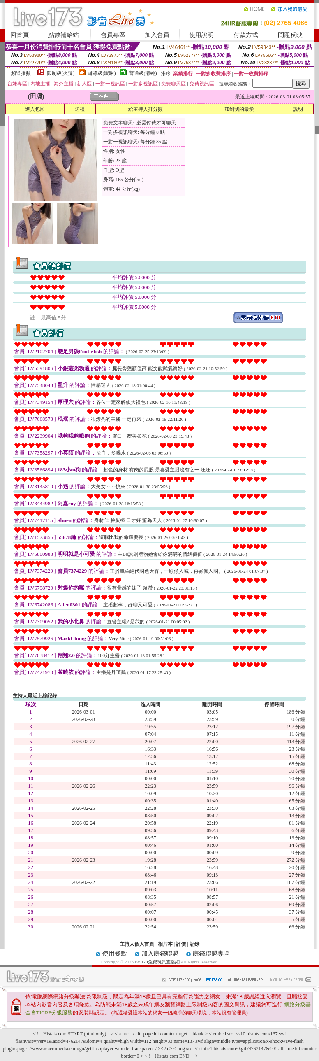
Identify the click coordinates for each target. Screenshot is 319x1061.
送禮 (80, 109)
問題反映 (290, 35)
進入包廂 (35, 109)
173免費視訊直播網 (160, 961)
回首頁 (19, 35)
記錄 (194, 944)
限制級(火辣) (61, 73)
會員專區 (113, 35)
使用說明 (201, 35)
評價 (181, 944)
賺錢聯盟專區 (211, 953)
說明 (298, 109)
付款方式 (245, 35)
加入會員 (157, 35)
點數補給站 (63, 35)
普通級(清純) (143, 73)
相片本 (165, 944)
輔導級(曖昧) (102, 73)
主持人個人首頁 (137, 944)
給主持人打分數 (145, 109)
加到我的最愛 (239, 109)
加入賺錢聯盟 (159, 953)
